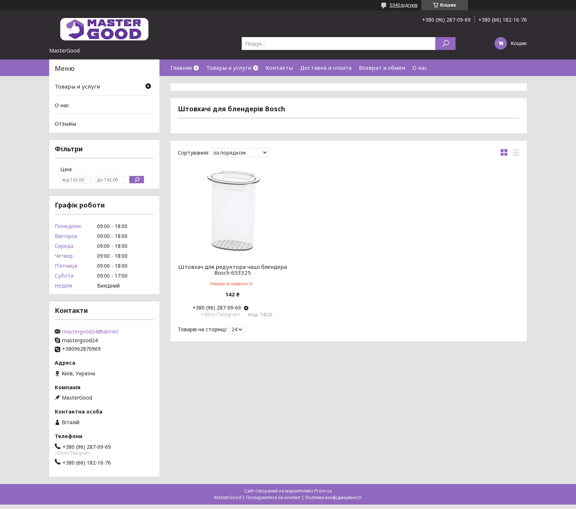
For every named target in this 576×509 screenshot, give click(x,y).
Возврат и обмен (382, 67)
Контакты (279, 67)
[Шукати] (445, 43)
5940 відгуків (404, 5)
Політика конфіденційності (333, 497)
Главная (181, 67)
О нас (420, 67)
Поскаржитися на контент (273, 497)
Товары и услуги (228, 67)
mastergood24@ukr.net (90, 331)
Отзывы (65, 123)
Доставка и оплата (326, 67)
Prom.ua (323, 491)
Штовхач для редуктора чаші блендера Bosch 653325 (232, 269)
